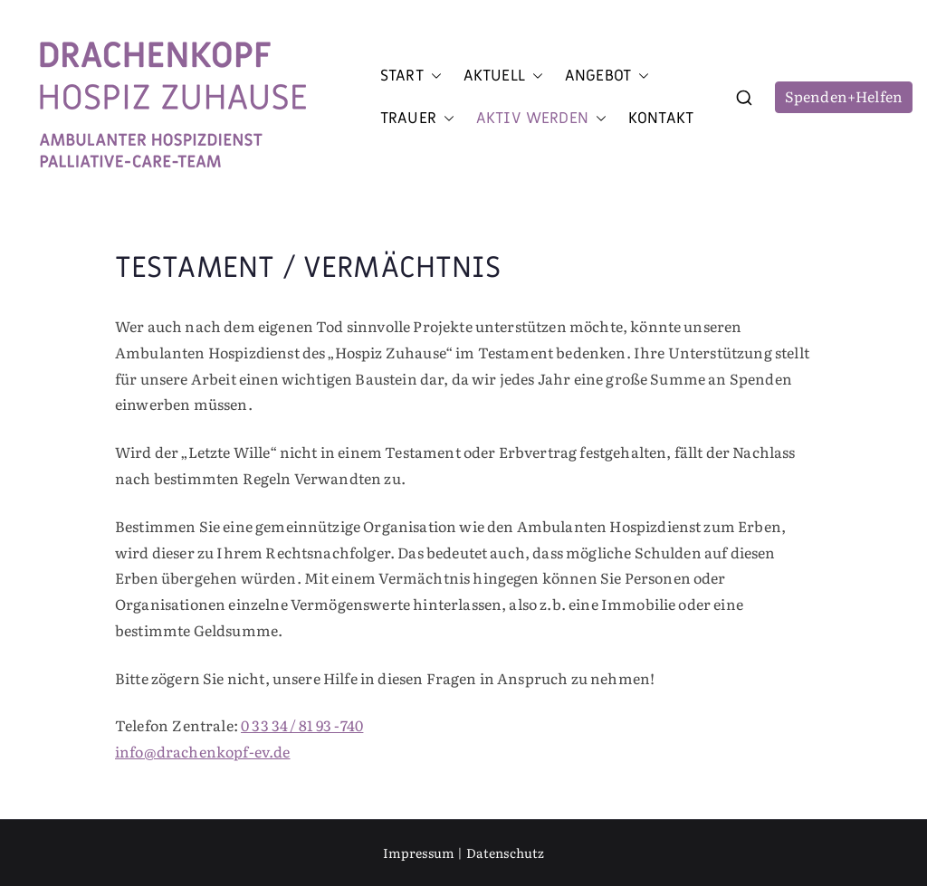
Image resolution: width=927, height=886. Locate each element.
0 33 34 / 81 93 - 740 (302, 725)
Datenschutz (505, 852)
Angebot (607, 76)
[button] (433, 76)
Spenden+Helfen (844, 96)
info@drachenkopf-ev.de (203, 751)
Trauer (417, 119)
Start (411, 76)
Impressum (418, 852)
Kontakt (660, 119)
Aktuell (503, 76)
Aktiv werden (541, 119)
